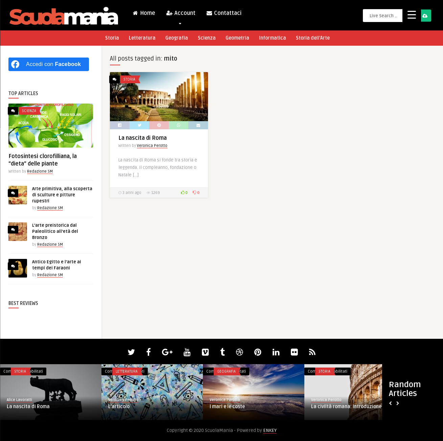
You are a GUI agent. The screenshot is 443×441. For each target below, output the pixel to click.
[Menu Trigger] (411, 14)
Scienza (207, 38)
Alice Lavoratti (19, 400)
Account (180, 15)
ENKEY (270, 430)
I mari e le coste (227, 407)
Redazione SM (40, 171)
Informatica (272, 38)
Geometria (237, 38)
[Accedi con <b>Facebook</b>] (48, 64)
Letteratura (142, 38)
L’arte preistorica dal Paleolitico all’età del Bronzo (55, 231)
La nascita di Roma (142, 138)
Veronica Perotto (152, 146)
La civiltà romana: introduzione (346, 407)
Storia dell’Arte (313, 38)
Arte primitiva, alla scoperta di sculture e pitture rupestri (62, 195)
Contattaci (223, 13)
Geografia (176, 38)
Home (143, 13)
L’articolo (119, 407)
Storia (112, 38)
